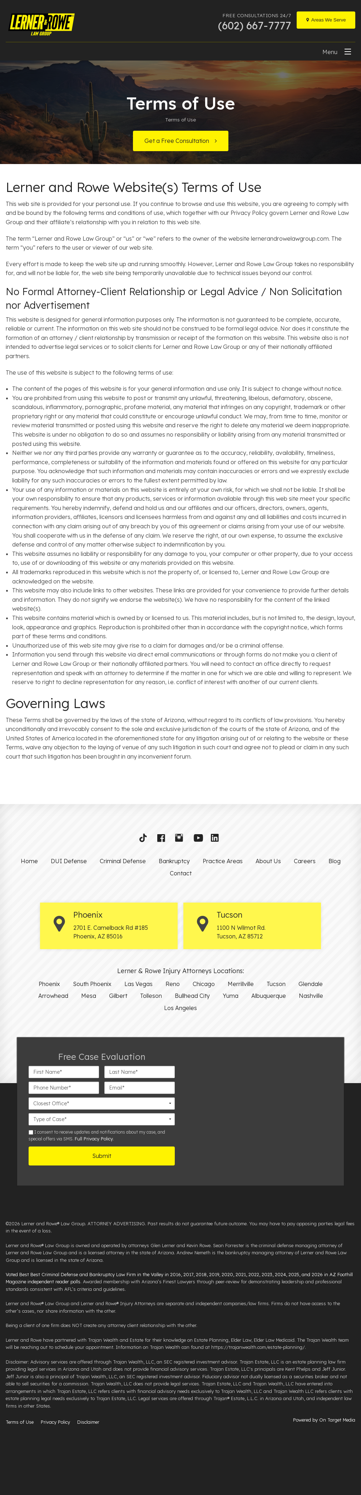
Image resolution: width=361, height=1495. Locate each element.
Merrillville (241, 983)
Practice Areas (223, 861)
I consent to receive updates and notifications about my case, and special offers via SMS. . (97, 1135)
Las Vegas (138, 983)
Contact (181, 873)
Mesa (88, 995)
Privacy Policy (55, 1422)
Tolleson (151, 995)
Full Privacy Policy (94, 1138)
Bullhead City (192, 995)
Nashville (311, 995)
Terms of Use (20, 1422)
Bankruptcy (174, 861)
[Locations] (326, 20)
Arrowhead (53, 995)
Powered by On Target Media (324, 1420)
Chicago (204, 983)
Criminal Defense (123, 861)
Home (29, 861)
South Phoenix (92, 983)
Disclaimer (88, 1422)
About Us (268, 861)
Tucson (276, 983)
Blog (334, 861)
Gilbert (118, 995)
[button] (145, 839)
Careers (305, 861)
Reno (172, 983)
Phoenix (49, 983)
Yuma (230, 995)
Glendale (310, 983)
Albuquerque (268, 995)
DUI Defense (69, 861)
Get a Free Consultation (176, 140)
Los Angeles (180, 1007)
